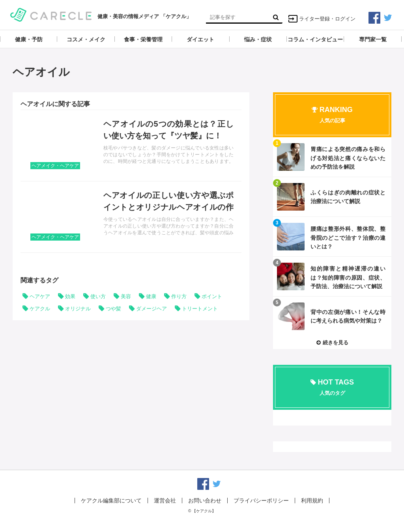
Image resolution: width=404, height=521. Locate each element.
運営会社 (165, 500)
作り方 (179, 296)
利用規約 (312, 500)
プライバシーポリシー (261, 500)
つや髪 (113, 308)
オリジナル (78, 308)
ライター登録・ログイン (321, 19)
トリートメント (200, 308)
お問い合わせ (204, 500)
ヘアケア (40, 296)
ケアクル (40, 308)
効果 (70, 296)
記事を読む (131, 145)
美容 (126, 296)
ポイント (212, 296)
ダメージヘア (151, 308)
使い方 (98, 296)
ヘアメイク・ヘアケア (55, 165)
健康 (151, 296)
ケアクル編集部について (111, 500)
